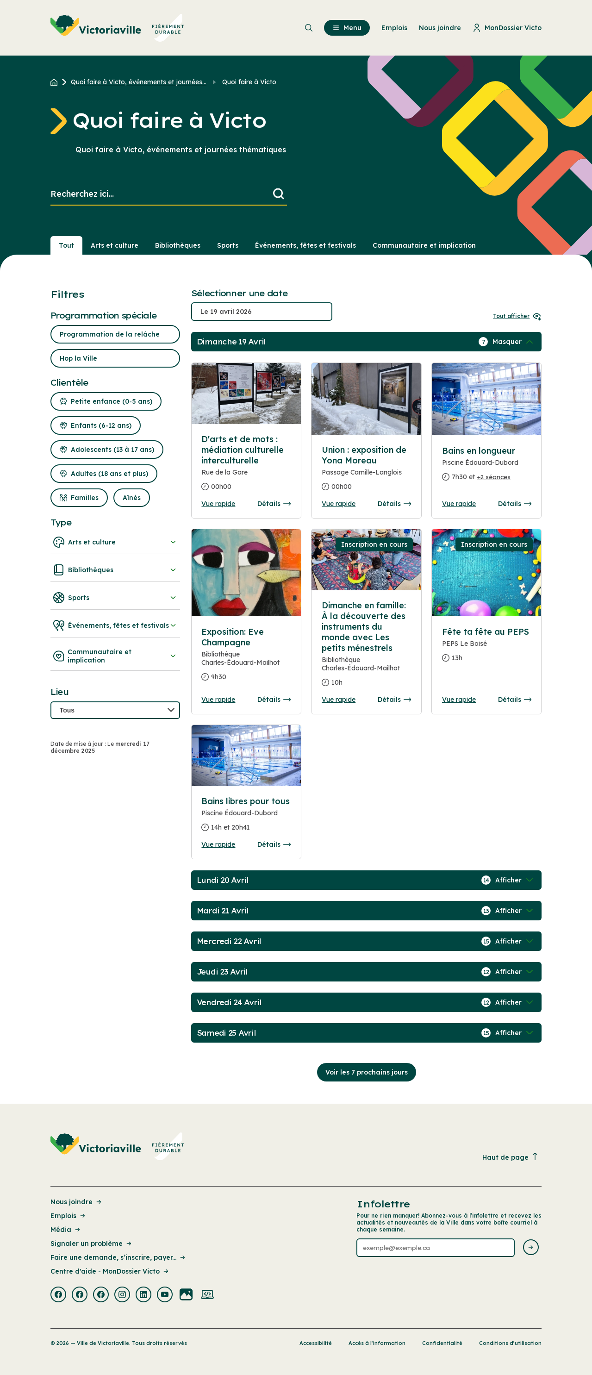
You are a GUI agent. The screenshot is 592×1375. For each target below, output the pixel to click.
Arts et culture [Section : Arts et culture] (114, 245)
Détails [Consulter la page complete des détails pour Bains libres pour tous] (274, 844)
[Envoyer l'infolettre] (531, 1248)
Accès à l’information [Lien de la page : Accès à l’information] (377, 1343)
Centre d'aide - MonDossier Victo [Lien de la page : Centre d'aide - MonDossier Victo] (110, 1271)
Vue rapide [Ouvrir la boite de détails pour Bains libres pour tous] (218, 844)
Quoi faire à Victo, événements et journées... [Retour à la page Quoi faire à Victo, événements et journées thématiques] (138, 82)
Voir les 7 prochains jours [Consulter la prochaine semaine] (366, 1072)
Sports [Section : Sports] (227, 245)
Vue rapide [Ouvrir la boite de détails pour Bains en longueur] (459, 504)
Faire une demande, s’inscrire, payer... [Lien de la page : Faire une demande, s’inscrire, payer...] (118, 1257)
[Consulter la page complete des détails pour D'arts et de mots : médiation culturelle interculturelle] (246, 467)
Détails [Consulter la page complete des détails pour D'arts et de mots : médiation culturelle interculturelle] (274, 504)
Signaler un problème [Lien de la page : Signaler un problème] (91, 1243)
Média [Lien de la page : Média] (65, 1229)
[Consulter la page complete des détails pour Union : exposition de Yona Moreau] (366, 472)
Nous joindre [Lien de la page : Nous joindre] (76, 1202)
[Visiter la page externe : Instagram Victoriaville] (122, 1295)
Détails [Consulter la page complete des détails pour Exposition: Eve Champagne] (274, 699)
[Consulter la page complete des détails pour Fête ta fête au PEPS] (486, 648)
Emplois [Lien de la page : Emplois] (68, 1216)
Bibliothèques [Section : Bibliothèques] (177, 245)
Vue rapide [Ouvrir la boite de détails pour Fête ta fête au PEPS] (459, 699)
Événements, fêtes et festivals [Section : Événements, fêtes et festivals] (305, 245)
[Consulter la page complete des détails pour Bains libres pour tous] (246, 818)
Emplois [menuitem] (394, 28)
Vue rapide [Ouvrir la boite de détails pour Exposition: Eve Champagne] (218, 699)
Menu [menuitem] (346, 28)
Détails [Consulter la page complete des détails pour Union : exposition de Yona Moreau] (394, 504)
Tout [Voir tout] (66, 245)
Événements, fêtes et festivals (115, 625)
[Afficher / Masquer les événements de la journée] (514, 342)
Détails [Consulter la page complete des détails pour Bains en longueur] (514, 504)
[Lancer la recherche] (278, 194)
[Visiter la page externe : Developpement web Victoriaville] (207, 1295)
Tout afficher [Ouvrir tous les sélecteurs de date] (517, 316)
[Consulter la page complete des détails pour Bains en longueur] (486, 467)
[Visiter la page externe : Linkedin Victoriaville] (143, 1295)
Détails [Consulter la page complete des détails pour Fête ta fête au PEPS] (514, 699)
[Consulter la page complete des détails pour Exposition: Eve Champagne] (246, 658)
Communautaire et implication (115, 656)
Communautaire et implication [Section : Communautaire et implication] (424, 245)
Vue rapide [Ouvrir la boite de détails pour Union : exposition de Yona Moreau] (338, 504)
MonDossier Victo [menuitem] (507, 28)
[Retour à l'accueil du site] (56, 82)
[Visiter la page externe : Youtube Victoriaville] (165, 1295)
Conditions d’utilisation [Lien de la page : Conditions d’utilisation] (510, 1343)
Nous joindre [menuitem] (440, 28)
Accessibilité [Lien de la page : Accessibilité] (315, 1343)
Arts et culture (115, 542)
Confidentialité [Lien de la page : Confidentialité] (442, 1343)
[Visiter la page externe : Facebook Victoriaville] (58, 1295)
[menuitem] (117, 28)
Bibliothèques (115, 569)
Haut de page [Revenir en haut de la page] (510, 1157)
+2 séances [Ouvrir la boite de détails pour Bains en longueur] (494, 477)
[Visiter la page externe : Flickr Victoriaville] (186, 1295)
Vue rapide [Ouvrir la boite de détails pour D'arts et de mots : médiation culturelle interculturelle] (218, 504)
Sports (115, 597)
